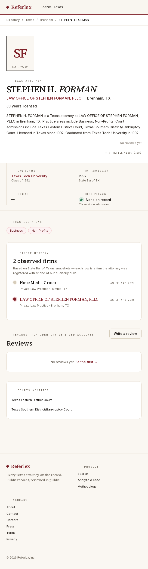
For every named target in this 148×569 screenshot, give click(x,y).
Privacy (11, 539)
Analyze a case (89, 480)
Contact (12, 513)
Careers (12, 520)
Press (10, 526)
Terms (10, 532)
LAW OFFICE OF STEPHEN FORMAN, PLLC (43, 98)
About (10, 507)
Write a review (125, 334)
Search (83, 473)
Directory (13, 20)
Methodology (87, 486)
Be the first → (86, 362)
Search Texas (52, 7)
